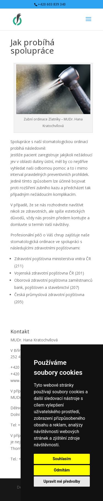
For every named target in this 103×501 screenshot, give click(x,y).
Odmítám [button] (62, 470)
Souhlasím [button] (62, 459)
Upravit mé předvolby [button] (61, 481)
